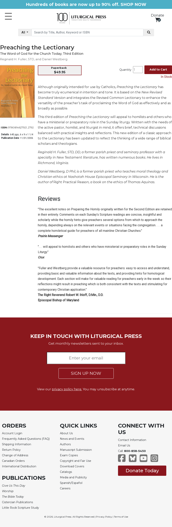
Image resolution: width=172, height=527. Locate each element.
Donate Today (142, 470)
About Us (66, 433)
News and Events (72, 439)
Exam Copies (69, 455)
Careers (65, 488)
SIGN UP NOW (86, 373)
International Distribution (19, 466)
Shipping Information (16, 444)
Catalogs (66, 472)
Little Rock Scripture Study (20, 507)
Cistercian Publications (17, 502)
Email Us (124, 445)
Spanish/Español (71, 483)
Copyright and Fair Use (75, 461)
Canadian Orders (13, 461)
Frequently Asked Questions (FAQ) (26, 439)
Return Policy (11, 450)
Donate (157, 15)
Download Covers (72, 466)
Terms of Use (121, 516)
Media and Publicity (73, 477)
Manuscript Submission (76, 450)
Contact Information (132, 440)
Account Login (12, 433)
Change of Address (15, 455)
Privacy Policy (104, 516)
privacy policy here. (67, 389)
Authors (65, 444)
